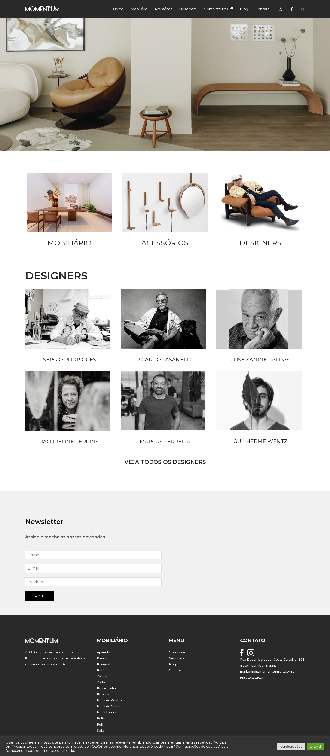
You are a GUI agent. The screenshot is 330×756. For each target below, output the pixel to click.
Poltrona (103, 718)
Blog (244, 9)
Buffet (102, 670)
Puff (100, 724)
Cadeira (102, 682)
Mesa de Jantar (109, 706)
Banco (102, 658)
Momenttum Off (218, 9)
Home (118, 9)
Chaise (102, 676)
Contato (262, 9)
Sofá (100, 730)
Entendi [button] (315, 746)
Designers (187, 9)
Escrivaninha (106, 688)
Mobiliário (139, 9)
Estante (103, 694)
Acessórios (163, 9)
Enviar (40, 595)
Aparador (104, 652)
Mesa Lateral (107, 712)
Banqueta (104, 664)
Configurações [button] (291, 746)
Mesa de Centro (109, 700)
